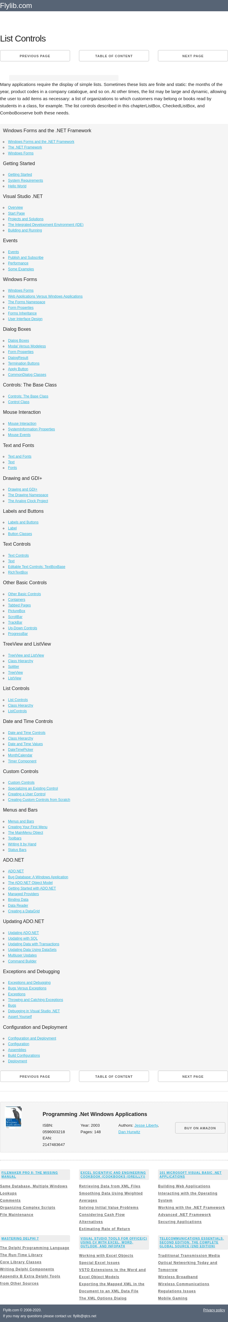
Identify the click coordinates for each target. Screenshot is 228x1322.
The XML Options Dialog (102, 1298)
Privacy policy (214, 1310)
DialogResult (18, 358)
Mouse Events (19, 435)
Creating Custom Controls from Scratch (39, 800)
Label (12, 528)
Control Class (18, 402)
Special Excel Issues (99, 1263)
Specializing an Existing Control (33, 788)
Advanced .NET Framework (184, 1215)
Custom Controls (21, 782)
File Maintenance (17, 1215)
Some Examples (21, 269)
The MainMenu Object (25, 833)
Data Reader (18, 905)
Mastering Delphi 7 (20, 1238)
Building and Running (25, 230)
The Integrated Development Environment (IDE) (45, 225)
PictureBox (16, 611)
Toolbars (14, 838)
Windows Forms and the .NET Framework (41, 142)
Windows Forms (21, 153)
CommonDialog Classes (27, 375)
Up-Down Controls (22, 628)
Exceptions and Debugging (29, 983)
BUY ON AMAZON (200, 1128)
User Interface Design (25, 319)
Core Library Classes (21, 1262)
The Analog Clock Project (28, 501)
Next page (193, 56)
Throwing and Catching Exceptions (35, 1000)
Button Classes (20, 534)
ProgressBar (18, 634)
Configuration (18, 1044)
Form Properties (21, 308)
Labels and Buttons (23, 522)
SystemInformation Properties (31, 429)
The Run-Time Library (21, 1255)
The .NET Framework (25, 147)
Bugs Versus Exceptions (27, 988)
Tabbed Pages (19, 605)
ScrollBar (15, 617)
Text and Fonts (19, 456)
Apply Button (18, 369)
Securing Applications (180, 1222)
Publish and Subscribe (25, 258)
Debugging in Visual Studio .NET (34, 1011)
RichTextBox (18, 572)
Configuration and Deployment (32, 1038)
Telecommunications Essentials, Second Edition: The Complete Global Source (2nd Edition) (191, 1242)
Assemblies (17, 1050)
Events (13, 252)
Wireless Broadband (178, 1277)
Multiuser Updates (22, 955)
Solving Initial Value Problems (109, 1208)
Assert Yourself (20, 1017)
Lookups (8, 1193)
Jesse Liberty (146, 1125)
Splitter (13, 667)
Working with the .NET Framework (191, 1208)
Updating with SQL (23, 938)
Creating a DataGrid (24, 911)
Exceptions (17, 994)
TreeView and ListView (26, 655)
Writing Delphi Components (27, 1269)
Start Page (16, 213)
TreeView (15, 672)
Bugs (12, 1005)
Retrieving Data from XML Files (109, 1186)
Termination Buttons (23, 363)
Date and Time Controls (26, 733)
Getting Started (20, 175)
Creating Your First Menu (28, 827)
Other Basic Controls (24, 594)
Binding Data (18, 900)
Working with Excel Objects (106, 1256)
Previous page (35, 56)
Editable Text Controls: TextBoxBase (36, 567)
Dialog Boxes (18, 341)
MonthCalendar (20, 755)
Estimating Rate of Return (104, 1229)
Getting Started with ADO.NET (32, 888)
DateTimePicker (20, 750)
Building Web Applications (184, 1186)
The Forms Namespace (26, 302)
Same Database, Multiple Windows (34, 1186)
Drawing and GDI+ (22, 489)
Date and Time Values (25, 744)
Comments (10, 1200)
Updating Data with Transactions (33, 944)
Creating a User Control (26, 794)
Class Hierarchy (20, 661)
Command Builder (22, 961)
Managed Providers (23, 894)
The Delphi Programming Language (34, 1248)
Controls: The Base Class (28, 396)
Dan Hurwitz (129, 1132)
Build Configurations (24, 1055)
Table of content (114, 56)
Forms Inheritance (22, 313)
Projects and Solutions (25, 219)
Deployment (17, 1061)
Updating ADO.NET (23, 933)
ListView (14, 678)
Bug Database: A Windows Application (38, 877)
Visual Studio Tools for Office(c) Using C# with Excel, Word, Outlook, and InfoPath (113, 1242)
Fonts (12, 468)
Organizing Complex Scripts (28, 1208)
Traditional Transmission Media (189, 1256)
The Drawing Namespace (28, 495)
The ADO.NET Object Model (30, 883)
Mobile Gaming (172, 1298)
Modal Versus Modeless (27, 346)
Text (11, 462)
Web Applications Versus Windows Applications (45, 296)
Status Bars (17, 850)
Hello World (17, 186)
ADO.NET (16, 871)
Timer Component (22, 761)
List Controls (18, 700)
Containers (16, 600)
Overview (15, 207)
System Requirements (25, 180)
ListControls (17, 711)
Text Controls (18, 555)
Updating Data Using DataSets (32, 950)
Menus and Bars (21, 821)
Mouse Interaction (22, 423)
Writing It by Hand (22, 844)
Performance (18, 263)
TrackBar (15, 622)
